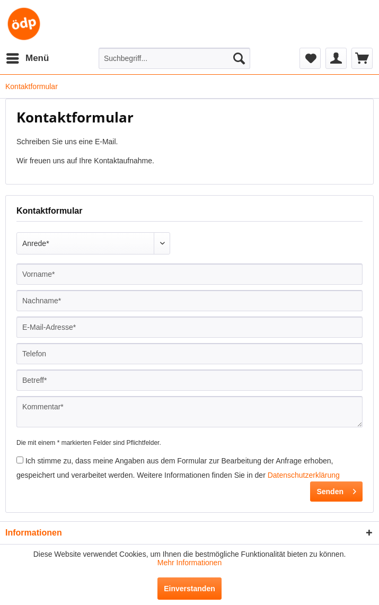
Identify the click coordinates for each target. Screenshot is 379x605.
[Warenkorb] (362, 58)
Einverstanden (189, 588)
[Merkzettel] (310, 58)
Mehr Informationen (189, 562)
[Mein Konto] (336, 58)
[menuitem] (27, 58)
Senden (336, 489)
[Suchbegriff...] (174, 58)
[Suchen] (239, 58)
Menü (27, 56)
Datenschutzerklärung (304, 475)
